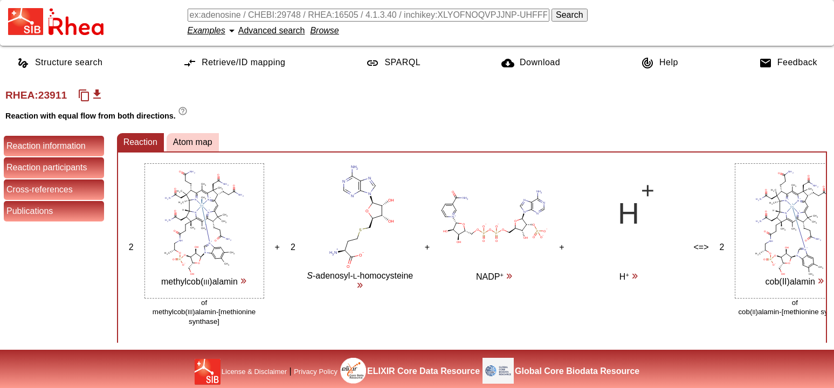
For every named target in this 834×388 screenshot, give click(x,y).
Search (569, 14)
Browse (324, 30)
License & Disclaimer (254, 372)
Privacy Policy (315, 372)
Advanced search (271, 30)
